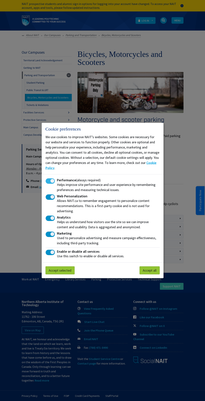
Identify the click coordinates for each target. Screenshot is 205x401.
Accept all (149, 270)
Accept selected (60, 270)
